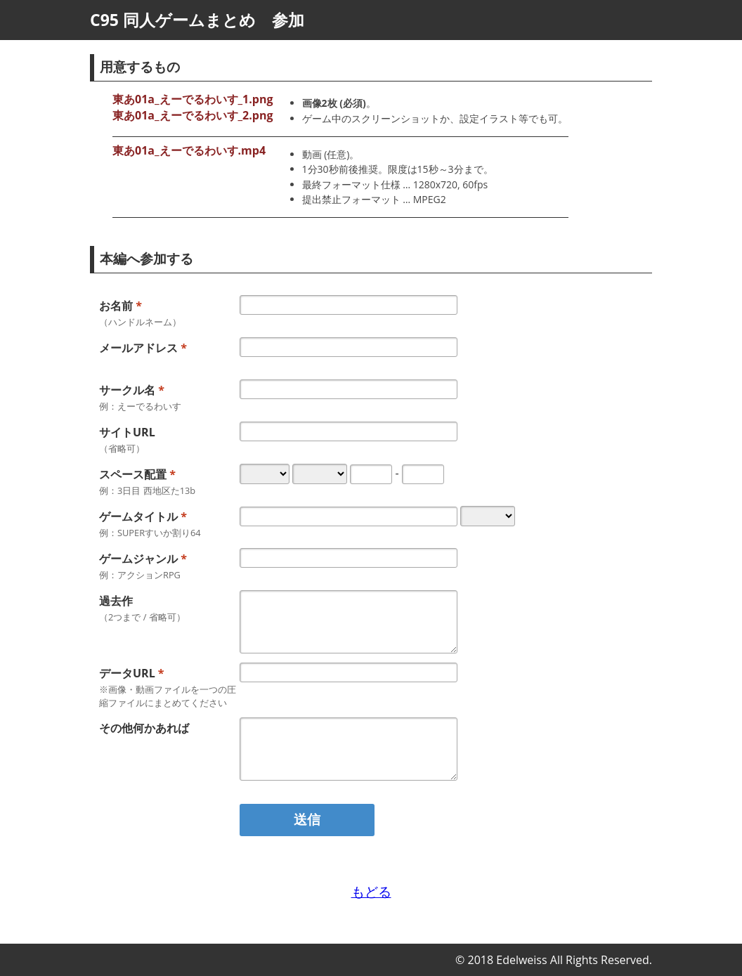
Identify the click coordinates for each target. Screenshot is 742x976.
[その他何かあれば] (348, 749)
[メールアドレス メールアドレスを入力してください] (348, 347)
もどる (371, 891)
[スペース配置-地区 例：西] (319, 474)
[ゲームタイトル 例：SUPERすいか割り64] (348, 516)
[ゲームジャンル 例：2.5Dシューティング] (348, 558)
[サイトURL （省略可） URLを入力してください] (348, 431)
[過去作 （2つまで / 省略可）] (348, 621)
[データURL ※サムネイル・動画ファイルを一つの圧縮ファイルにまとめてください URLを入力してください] (348, 672)
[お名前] (348, 305)
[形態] (487, 516)
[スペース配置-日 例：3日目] (264, 474)
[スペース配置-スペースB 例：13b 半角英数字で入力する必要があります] (423, 474)
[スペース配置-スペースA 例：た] (371, 474)
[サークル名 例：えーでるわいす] (348, 389)
